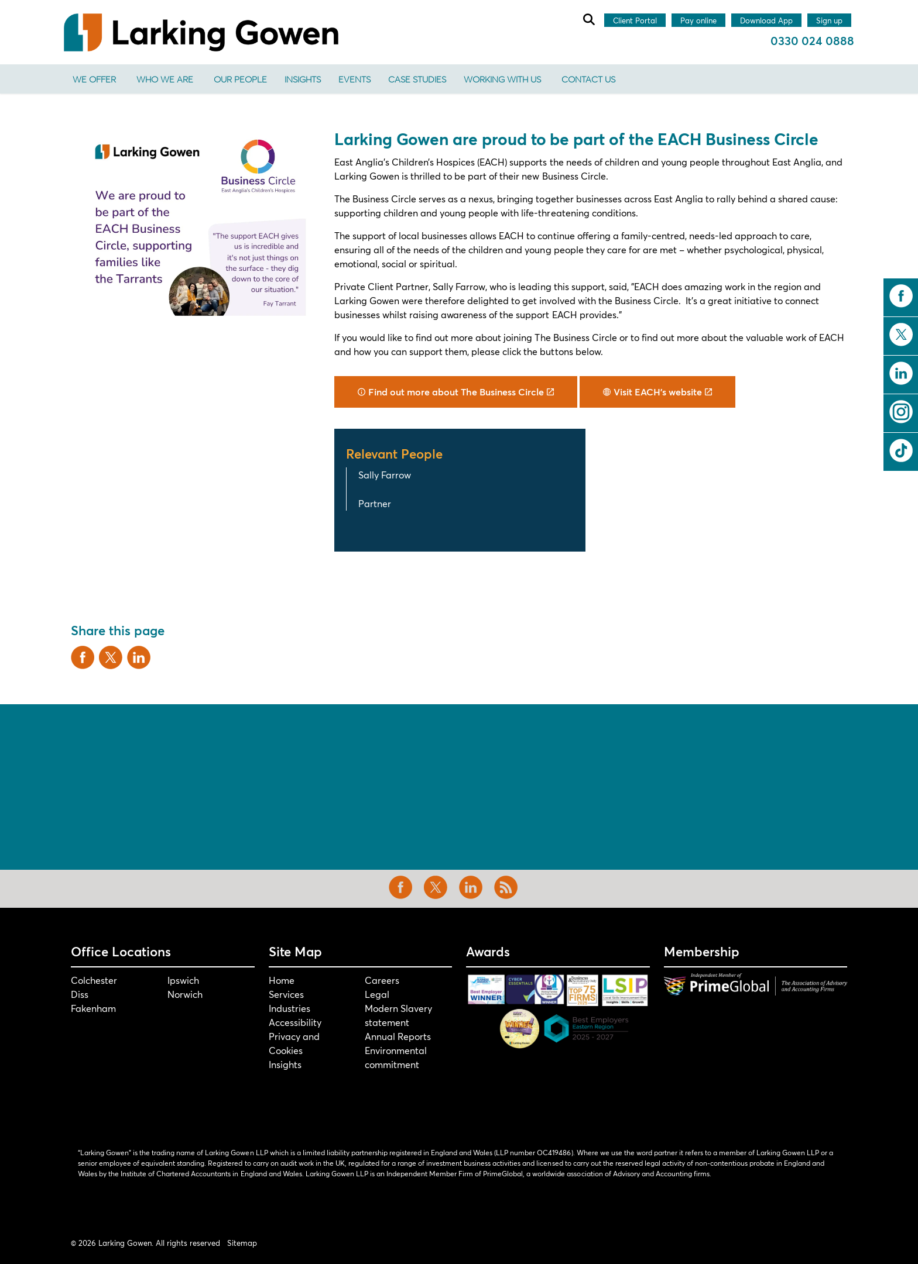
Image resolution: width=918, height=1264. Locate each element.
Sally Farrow (384, 475)
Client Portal (635, 21)
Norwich (185, 994)
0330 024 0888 (812, 41)
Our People (240, 79)
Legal (377, 994)
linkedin (901, 373)
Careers (382, 980)
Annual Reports (398, 1036)
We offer (94, 79)
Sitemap (242, 1243)
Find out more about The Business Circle (456, 392)
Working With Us (502, 79)
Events (354, 79)
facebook (901, 296)
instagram (901, 411)
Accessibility (295, 1022)
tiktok (901, 450)
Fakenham (93, 1008)
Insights (303, 79)
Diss (79, 994)
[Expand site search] (588, 19)
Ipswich (183, 980)
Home (281, 980)
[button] (195, 222)
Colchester (94, 980)
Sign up (829, 21)
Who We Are (164, 79)
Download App (766, 21)
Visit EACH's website (657, 392)
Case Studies (417, 79)
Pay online (698, 21)
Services (286, 994)
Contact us (588, 79)
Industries (289, 1008)
